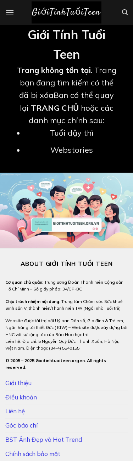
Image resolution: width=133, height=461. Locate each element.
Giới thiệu (18, 383)
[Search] (125, 12)
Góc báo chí (21, 425)
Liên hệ (15, 411)
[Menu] (10, 13)
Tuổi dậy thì (72, 133)
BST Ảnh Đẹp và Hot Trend (43, 439)
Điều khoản (21, 397)
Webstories (71, 150)
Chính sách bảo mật (32, 453)
